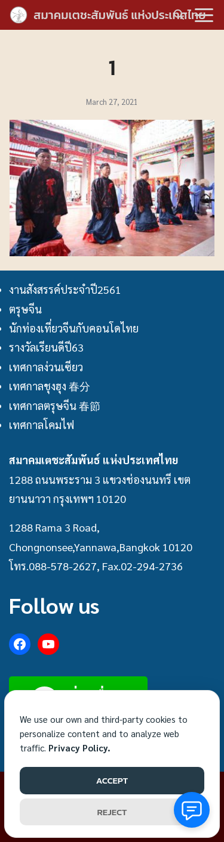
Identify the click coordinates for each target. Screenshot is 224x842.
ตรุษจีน (25, 309)
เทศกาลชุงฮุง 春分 (49, 386)
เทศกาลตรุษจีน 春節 (54, 405)
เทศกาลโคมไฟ (41, 424)
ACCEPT (112, 780)
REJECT (112, 812)
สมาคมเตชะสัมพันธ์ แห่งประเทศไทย (119, 15)
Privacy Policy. (79, 747)
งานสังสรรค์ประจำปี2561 (65, 289)
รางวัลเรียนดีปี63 (46, 347)
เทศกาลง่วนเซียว (46, 367)
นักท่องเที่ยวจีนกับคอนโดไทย (74, 328)
